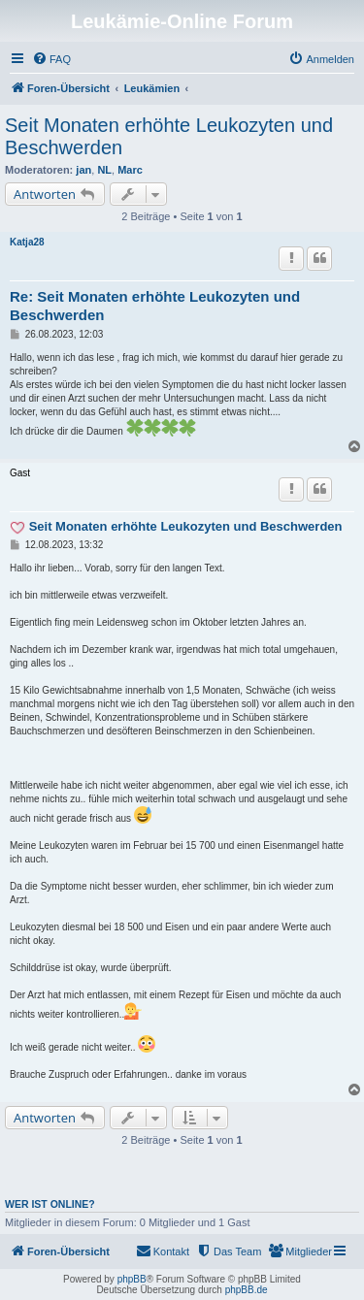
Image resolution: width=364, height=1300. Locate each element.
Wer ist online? (50, 1204)
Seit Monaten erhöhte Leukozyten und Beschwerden (169, 136)
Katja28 (27, 242)
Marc (130, 170)
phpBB (132, 1279)
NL (104, 170)
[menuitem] (51, 59)
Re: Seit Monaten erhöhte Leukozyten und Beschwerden (155, 305)
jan (83, 170)
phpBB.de (246, 1289)
